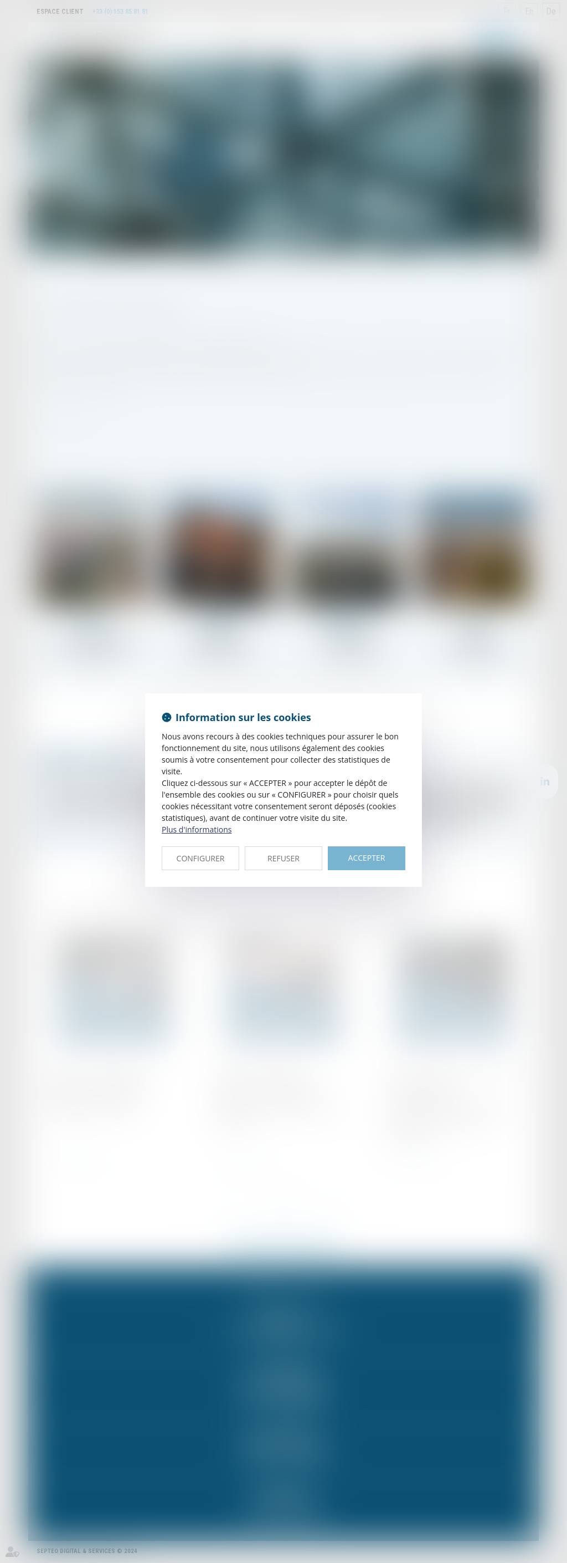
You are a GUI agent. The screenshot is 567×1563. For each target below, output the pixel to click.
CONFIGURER (201, 858)
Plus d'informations (196, 829)
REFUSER (283, 858)
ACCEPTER (366, 857)
